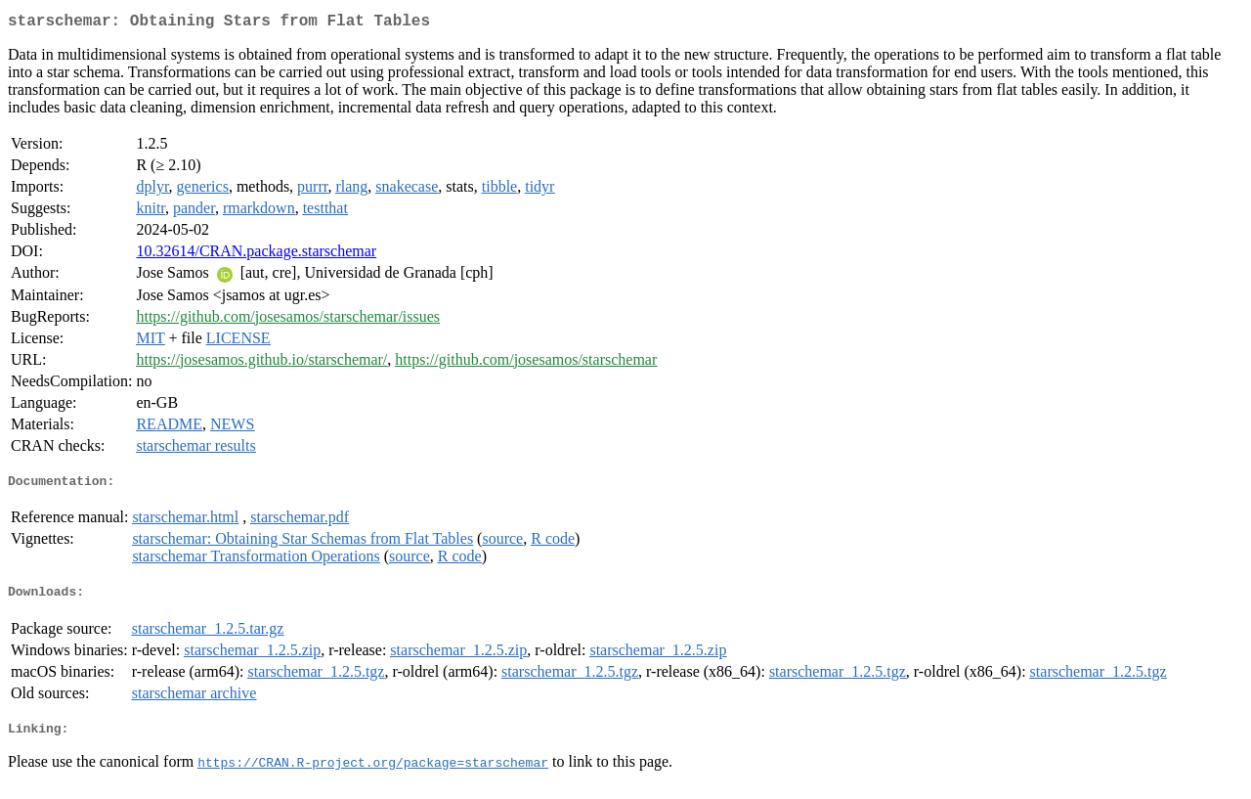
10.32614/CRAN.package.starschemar (256, 254)
